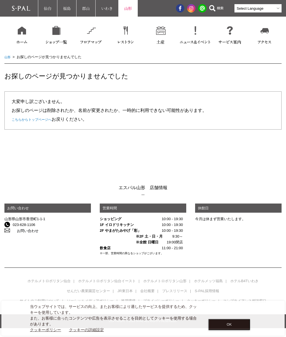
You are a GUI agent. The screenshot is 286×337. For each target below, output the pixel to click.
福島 (67, 8)
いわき (107, 8)
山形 (128, 8)
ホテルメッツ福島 (208, 281)
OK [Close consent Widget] (229, 324)
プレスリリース (174, 291)
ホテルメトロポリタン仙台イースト (107, 281)
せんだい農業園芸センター (88, 291)
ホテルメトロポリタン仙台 (49, 281)
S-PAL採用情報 (207, 291)
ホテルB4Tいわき (244, 281)
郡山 (86, 8)
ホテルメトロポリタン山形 (165, 281)
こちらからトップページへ (38, 119)
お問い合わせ (23, 230)
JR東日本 (125, 291)
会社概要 (147, 291)
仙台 (48, 8)
